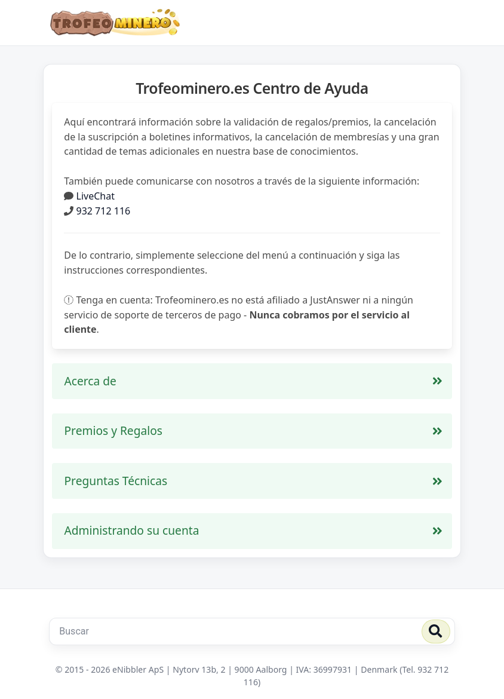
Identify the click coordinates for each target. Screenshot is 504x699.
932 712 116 (103, 210)
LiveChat (95, 196)
